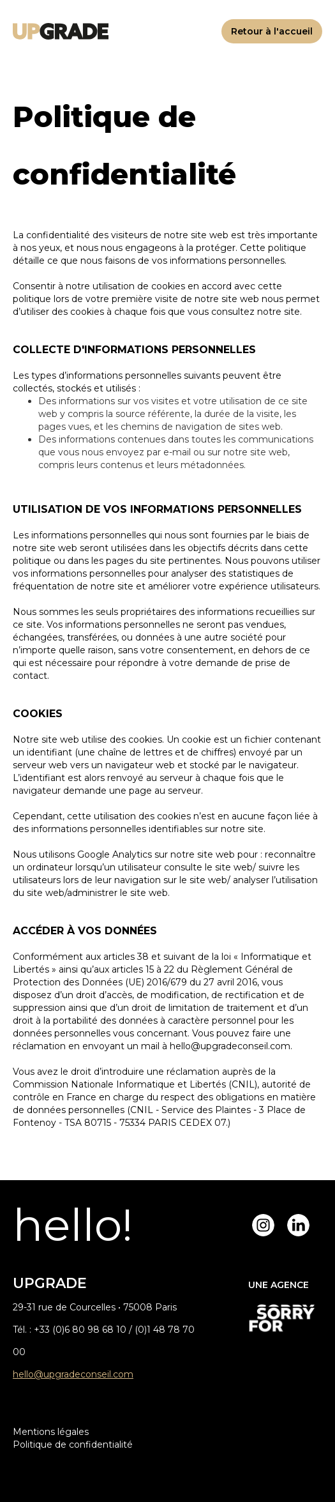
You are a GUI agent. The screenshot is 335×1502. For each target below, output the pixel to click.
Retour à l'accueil (272, 31)
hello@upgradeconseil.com (73, 1374)
